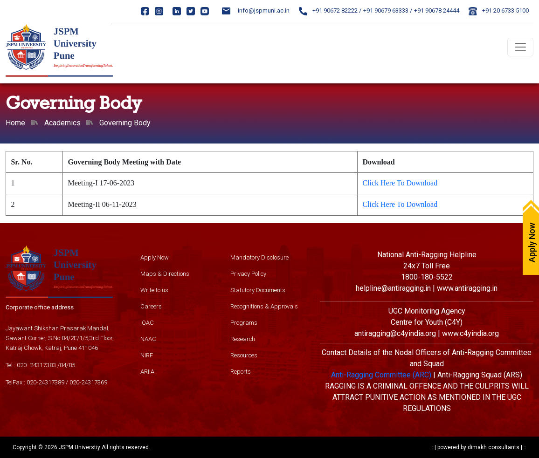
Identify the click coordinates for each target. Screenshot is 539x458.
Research (242, 338)
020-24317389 (45, 382)
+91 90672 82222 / (330, 10)
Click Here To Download (399, 183)
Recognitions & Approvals (264, 306)
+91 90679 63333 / (387, 10)
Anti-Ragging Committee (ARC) (381, 374)
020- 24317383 (36, 365)
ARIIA (147, 371)
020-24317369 (88, 382)
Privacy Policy (248, 273)
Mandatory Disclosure (259, 257)
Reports (240, 371)
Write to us (154, 290)
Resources (243, 355)
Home (15, 122)
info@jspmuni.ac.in (256, 10)
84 (63, 365)
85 (72, 365)
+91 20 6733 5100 (499, 10)
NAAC (148, 338)
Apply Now (154, 257)
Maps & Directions (164, 273)
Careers (151, 306)
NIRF (146, 355)
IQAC (147, 322)
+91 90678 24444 (436, 10)
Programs (243, 322)
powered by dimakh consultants (478, 447)
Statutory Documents (257, 290)
